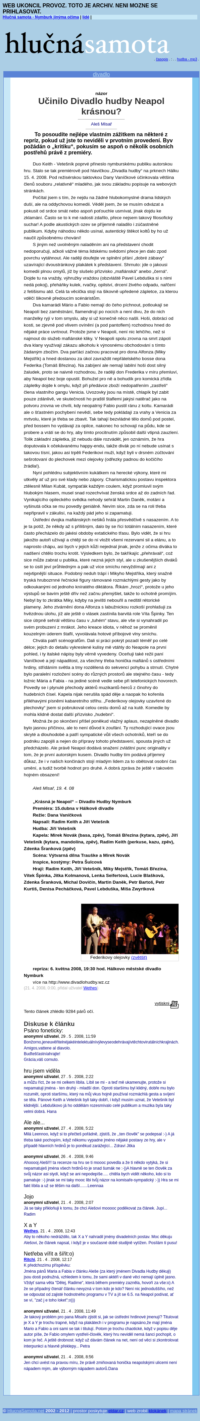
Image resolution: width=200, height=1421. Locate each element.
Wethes (90, 988)
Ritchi (29, 1259)
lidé (85, 17)
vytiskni (167, 1003)
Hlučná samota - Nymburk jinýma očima (41, 17)
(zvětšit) (139, 957)
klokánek (157, 1410)
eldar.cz (116, 1410)
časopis (162, 59)
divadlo (101, 74)
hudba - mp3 (187, 59)
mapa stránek (183, 1410)
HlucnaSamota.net (25, 1410)
